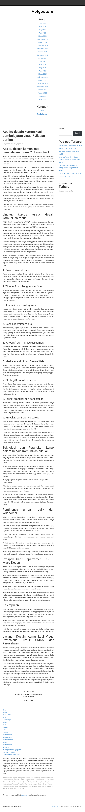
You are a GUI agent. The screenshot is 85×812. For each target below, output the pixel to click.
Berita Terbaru (7, 737)
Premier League (32, 784)
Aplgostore (42, 11)
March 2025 (42, 74)
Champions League (47, 777)
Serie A (40, 784)
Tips (4, 730)
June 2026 (42, 26)
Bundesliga (37, 777)
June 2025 (42, 64)
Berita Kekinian (8, 740)
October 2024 (42, 90)
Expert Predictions (8, 780)
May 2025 (42, 68)
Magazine (55, 806)
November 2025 (42, 49)
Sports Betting (28, 786)
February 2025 (42, 77)
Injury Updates (23, 782)
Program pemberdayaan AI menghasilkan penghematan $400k (68, 167)
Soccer (45, 784)
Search (61, 129)
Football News (44, 780)
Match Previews (12, 784)
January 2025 (42, 80)
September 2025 (42, 55)
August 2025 (42, 58)
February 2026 (42, 39)
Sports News (37, 786)
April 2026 (42, 33)
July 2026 (42, 23)
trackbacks (25, 795)
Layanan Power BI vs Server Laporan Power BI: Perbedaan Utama (69, 159)
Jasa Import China (9, 752)
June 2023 (42, 99)
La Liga (30, 782)
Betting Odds (21, 777)
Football (5, 727)
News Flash (7, 715)
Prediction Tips (22, 784)
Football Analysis (25, 780)
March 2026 (42, 36)
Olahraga (6, 747)
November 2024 (42, 87)
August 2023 (42, 93)
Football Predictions (12, 782)
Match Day (44, 782)
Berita (5, 712)
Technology (7, 720)
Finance (5, 732)
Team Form (6, 788)
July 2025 (42, 61)
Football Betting (35, 780)
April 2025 (42, 71)
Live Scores (36, 782)
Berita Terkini (7, 735)
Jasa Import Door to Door (11, 755)
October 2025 (42, 52)
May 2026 (42, 30)
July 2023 (42, 96)
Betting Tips (29, 777)
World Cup (21, 788)
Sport (4, 725)
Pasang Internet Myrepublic (12, 750)
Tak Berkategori (42, 114)
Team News (13, 788)
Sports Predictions (47, 786)
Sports (5, 722)
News (42, 111)
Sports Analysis (19, 786)
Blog (4, 717)
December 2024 (42, 83)
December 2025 (42, 46)
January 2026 (42, 42)
